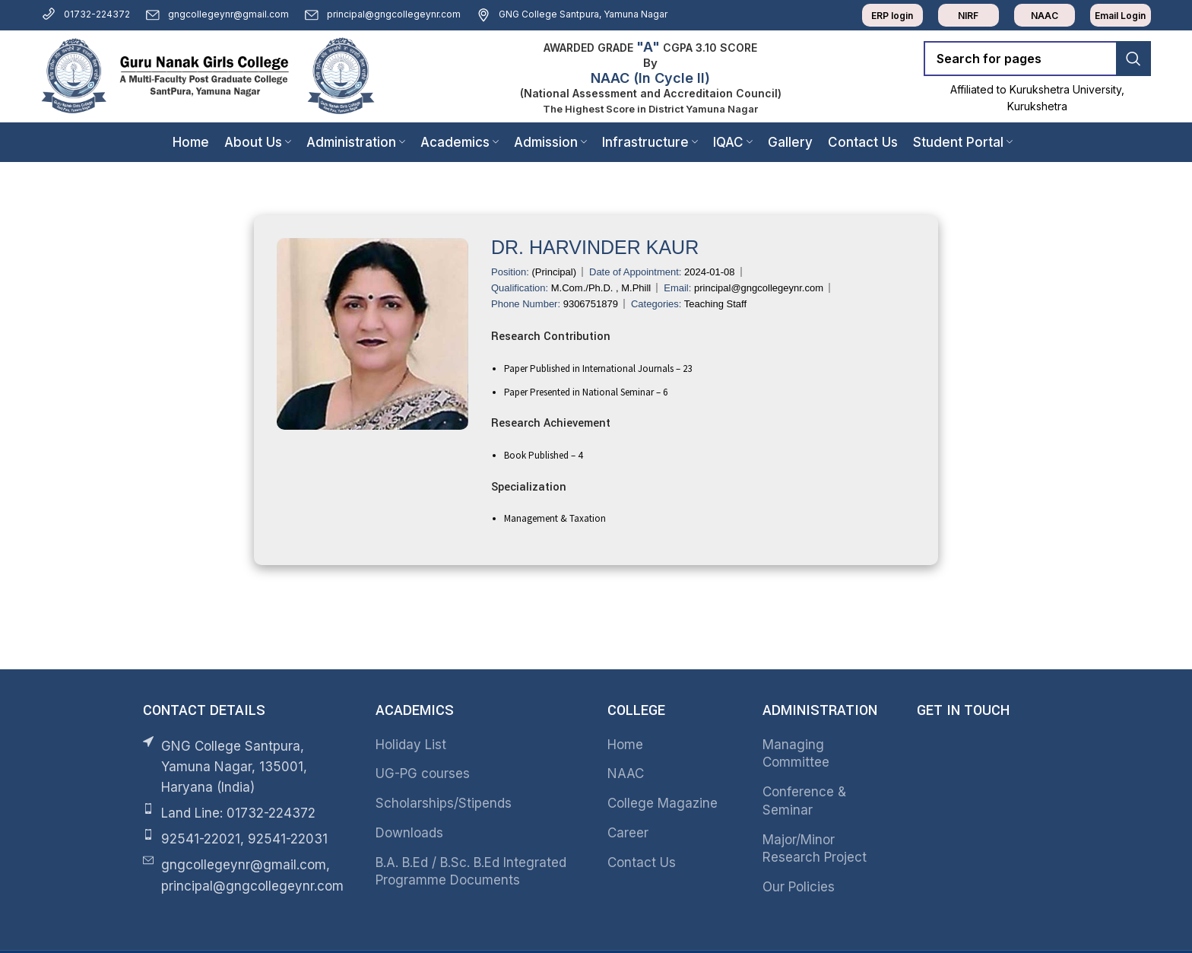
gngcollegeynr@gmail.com (217, 14)
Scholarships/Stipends (444, 803)
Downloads (409, 832)
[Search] (1037, 58)
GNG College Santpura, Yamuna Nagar (571, 14)
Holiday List (411, 744)
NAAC (625, 773)
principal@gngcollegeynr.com (382, 14)
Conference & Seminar (804, 801)
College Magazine (662, 803)
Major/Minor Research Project (814, 849)
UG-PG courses (423, 773)
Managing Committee (795, 753)
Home (625, 744)
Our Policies (798, 886)
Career (627, 832)
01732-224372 (85, 14)
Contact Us (641, 862)
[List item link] (248, 813)
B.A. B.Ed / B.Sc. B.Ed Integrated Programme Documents (471, 871)
